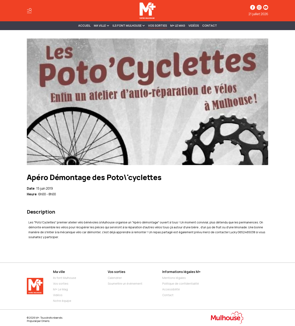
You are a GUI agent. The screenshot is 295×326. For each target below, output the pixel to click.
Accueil (84, 25)
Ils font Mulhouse (64, 278)
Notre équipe (62, 301)
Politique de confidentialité (180, 283)
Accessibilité (171, 289)
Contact (209, 25)
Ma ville (59, 271)
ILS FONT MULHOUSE (128, 25)
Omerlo (45, 321)
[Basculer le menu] (29, 10)
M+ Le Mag (177, 25)
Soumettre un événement (125, 283)
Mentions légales (174, 278)
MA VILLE (101, 25)
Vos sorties (157, 25)
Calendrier (115, 278)
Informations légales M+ (181, 271)
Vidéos (193, 25)
